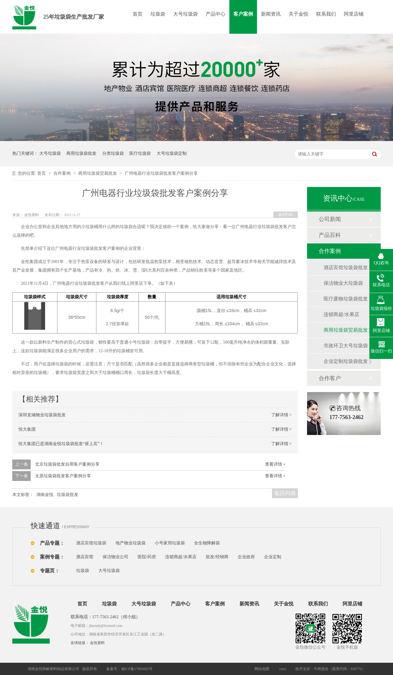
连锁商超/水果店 (341, 314)
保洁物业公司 (115, 557)
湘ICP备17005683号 (137, 669)
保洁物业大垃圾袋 (343, 283)
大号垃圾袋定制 (172, 153)
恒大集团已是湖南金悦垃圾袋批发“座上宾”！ (61, 443)
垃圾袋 (157, 14)
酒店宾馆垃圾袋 (91, 543)
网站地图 (262, 669)
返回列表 (285, 214)
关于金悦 (298, 14)
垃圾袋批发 (67, 494)
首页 (137, 14)
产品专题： (52, 543)
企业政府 (246, 557)
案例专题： (52, 556)
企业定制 (272, 557)
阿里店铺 (354, 14)
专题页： (50, 570)
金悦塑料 (97, 643)
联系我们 (326, 14)
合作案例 (62, 173)
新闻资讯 (271, 14)
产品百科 (330, 235)
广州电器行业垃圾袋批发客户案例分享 (161, 173)
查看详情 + (275, 464)
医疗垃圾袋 (140, 153)
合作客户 (330, 378)
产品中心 (215, 14)
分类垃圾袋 (113, 153)
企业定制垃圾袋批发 (346, 361)
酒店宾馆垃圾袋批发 (346, 267)
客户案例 (243, 14)
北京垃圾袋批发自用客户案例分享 (67, 464)
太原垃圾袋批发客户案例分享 (63, 476)
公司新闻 (330, 219)
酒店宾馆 (84, 557)
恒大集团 (27, 429)
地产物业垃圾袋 (130, 543)
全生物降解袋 (207, 543)
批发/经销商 (217, 557)
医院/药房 (147, 557)
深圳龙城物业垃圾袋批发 (42, 415)
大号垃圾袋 (185, 14)
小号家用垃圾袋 (170, 543)
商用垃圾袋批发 (81, 153)
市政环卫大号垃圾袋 (346, 345)
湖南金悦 (44, 494)
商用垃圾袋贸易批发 (98, 173)
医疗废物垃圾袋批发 (346, 298)
